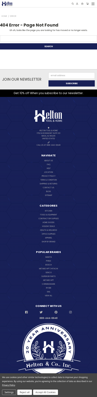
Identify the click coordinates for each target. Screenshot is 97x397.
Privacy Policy (48, 176)
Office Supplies (48, 234)
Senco (49, 272)
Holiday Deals (48, 226)
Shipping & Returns (48, 183)
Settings (9, 392)
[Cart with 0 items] (87, 3)
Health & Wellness (48, 230)
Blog (48, 191)
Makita (48, 257)
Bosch (48, 264)
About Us (48, 160)
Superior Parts (48, 276)
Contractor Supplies (48, 218)
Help (48, 168)
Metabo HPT (48, 280)
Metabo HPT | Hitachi (48, 268)
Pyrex (48, 261)
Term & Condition (48, 180)
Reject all (25, 392)
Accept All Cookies (45, 392)
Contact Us (48, 187)
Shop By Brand (48, 241)
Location (48, 172)
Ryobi (48, 288)
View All (48, 295)
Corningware (48, 284)
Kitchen (48, 211)
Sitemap (48, 195)
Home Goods (48, 222)
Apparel (48, 238)
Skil (48, 291)
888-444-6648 (48, 318)
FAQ (48, 164)
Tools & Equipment (48, 214)
